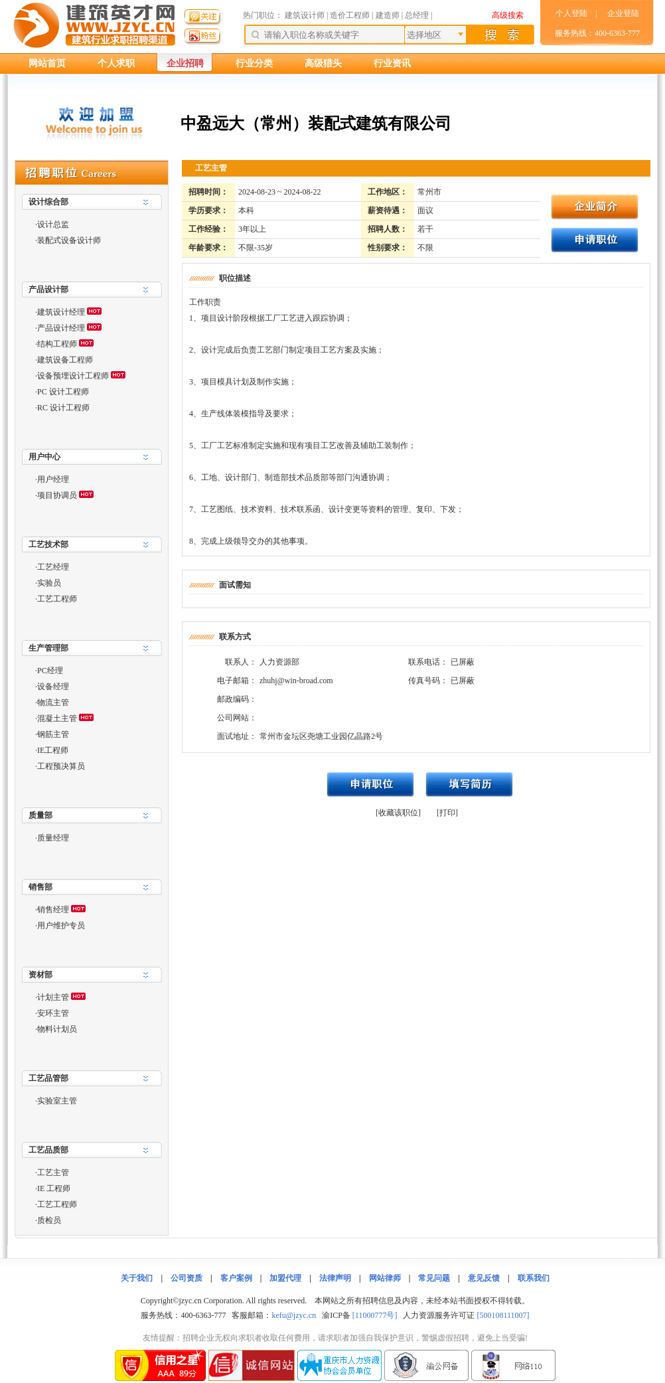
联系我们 (534, 1278)
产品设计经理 (61, 328)
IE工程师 (52, 750)
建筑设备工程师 (65, 360)
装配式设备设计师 (69, 240)
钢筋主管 (53, 734)
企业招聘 (185, 63)
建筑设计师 (306, 15)
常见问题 (434, 1278)
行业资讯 (392, 63)
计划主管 (53, 997)
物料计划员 (57, 1029)
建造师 (388, 15)
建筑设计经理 (61, 312)
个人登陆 (571, 13)
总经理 (417, 15)
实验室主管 (57, 1100)
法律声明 (335, 1278)
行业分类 (254, 63)
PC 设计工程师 (63, 391)
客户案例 (236, 1278)
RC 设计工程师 (63, 407)
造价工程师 (350, 15)
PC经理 (50, 670)
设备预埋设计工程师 (73, 375)
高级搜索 (508, 15)
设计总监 (53, 224)
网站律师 (385, 1278)
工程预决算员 (61, 766)
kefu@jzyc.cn (293, 1315)
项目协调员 (57, 495)
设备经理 (53, 686)
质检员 (49, 1220)
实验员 (49, 583)
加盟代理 (285, 1278)
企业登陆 (623, 13)
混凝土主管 (57, 718)
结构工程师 (57, 344)
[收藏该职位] (398, 812)
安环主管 (53, 1013)
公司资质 (186, 1278)
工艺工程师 (57, 599)
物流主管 (53, 702)
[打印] (447, 812)
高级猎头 (323, 63)
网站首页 (47, 63)
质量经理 (53, 838)
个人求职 (116, 63)
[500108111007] (503, 1315)
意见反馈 (484, 1278)
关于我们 (137, 1278)
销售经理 (53, 909)
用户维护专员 (61, 925)
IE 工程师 (53, 1188)
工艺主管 (53, 1172)
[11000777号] (375, 1315)
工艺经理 (53, 567)
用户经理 (53, 479)
